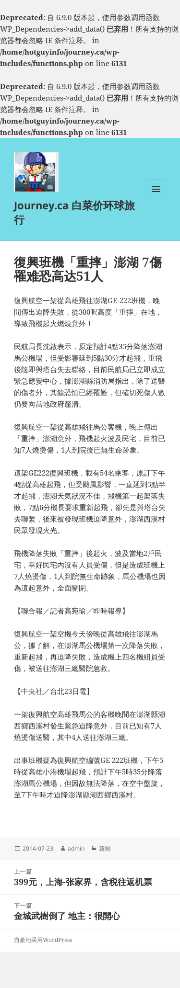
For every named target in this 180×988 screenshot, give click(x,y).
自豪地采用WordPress (43, 940)
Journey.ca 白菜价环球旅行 (74, 212)
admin (76, 848)
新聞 (104, 848)
